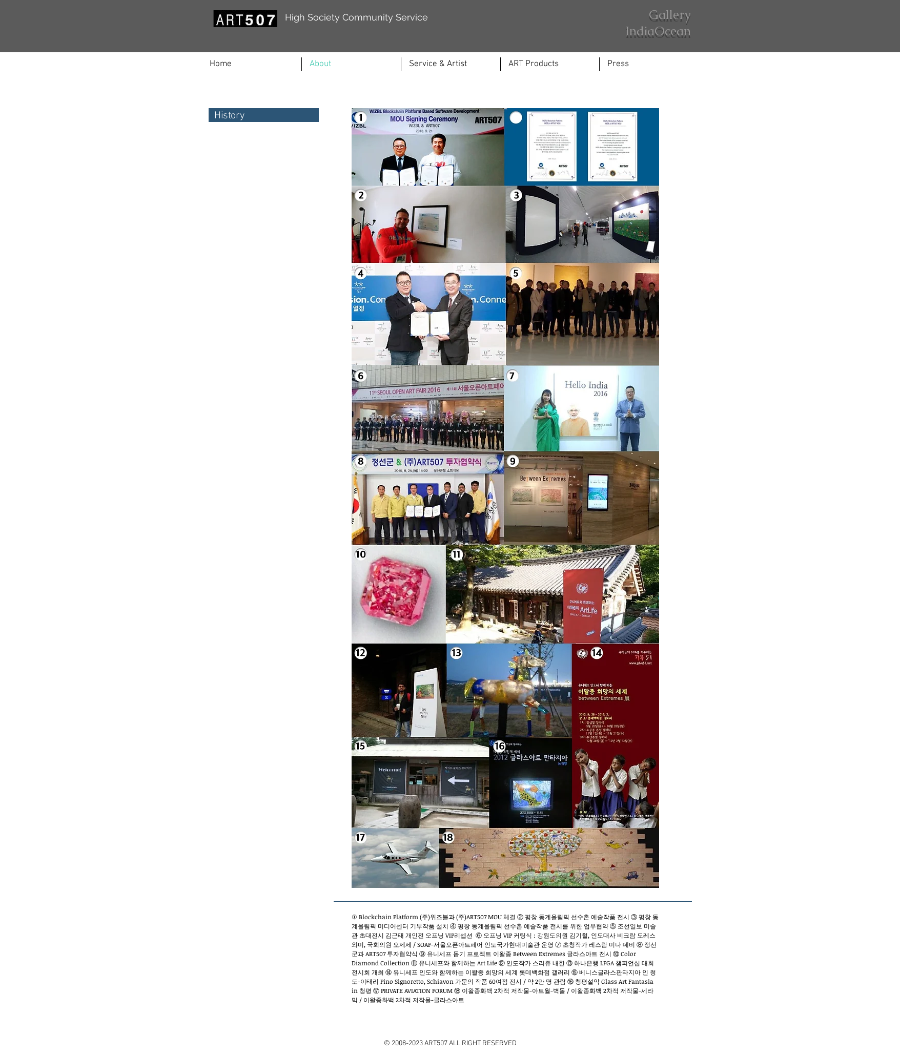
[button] (450, 64)
